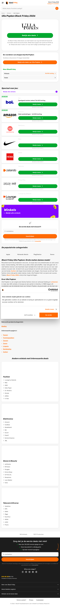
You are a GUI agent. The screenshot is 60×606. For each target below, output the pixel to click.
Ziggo (5, 514)
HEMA (20, 153)
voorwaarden (38, 241)
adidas (6, 396)
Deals (30, 78)
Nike (19, 139)
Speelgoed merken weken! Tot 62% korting (31, 100)
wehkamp (7, 464)
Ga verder (48, 315)
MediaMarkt (7, 427)
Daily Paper (7, 388)
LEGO (5, 522)
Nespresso (7, 477)
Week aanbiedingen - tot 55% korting (30, 114)
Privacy (31, 600)
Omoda (6, 393)
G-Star (6, 399)
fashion (13, 271)
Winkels (9, 13)
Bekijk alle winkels (30, 91)
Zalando (21, 166)
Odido (5, 512)
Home (3, 13)
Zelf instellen (29, 315)
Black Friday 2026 (13, 275)
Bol (19, 98)
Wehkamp (21, 125)
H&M (5, 385)
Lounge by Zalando (24, 193)
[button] (6, 577)
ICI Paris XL (7, 475)
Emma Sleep (7, 472)
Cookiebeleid (39, 600)
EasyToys (6, 517)
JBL (5, 441)
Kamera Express (8, 438)
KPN (5, 509)
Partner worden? (21, 600)
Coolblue (6, 425)
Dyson (6, 433)
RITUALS (6, 467)
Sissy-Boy (21, 180)
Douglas (6, 469)
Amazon (21, 112)
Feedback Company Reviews (9, 578)
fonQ (5, 483)
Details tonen (49, 309)
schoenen (54, 282)
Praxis (5, 525)
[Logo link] (23, 572)
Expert (6, 435)
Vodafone (6, 506)
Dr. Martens (7, 391)
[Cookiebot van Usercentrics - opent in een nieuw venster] (49, 290)
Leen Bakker (7, 480)
